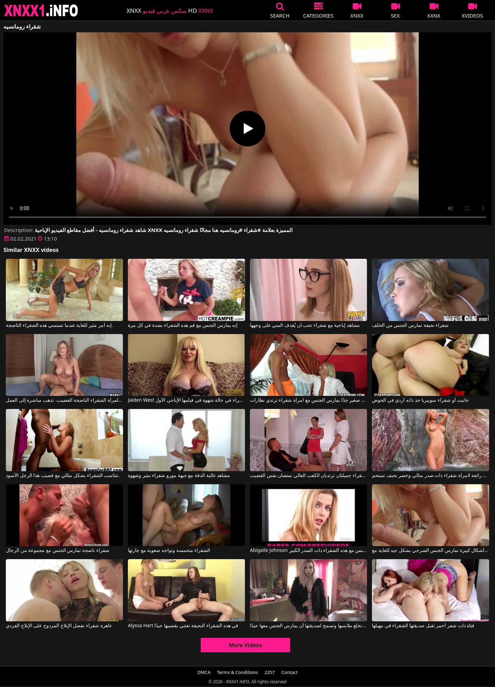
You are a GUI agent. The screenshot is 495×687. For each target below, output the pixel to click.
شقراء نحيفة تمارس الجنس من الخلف (410, 325)
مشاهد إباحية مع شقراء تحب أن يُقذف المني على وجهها (305, 325)
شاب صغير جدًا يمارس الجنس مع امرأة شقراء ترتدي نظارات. (308, 400)
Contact (290, 672)
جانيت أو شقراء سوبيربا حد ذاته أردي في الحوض (420, 400)
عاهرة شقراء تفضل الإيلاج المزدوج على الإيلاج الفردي (59, 626)
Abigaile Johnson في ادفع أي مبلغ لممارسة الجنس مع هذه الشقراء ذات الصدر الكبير (308, 550)
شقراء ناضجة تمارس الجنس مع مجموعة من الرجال (57, 550)
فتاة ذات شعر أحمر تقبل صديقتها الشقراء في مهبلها (423, 626)
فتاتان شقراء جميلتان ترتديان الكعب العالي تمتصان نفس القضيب (308, 475)
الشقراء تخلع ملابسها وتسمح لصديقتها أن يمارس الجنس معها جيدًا (308, 626)
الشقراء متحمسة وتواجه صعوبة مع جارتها (169, 550)
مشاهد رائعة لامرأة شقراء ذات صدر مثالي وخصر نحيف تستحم (430, 475)
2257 (270, 672)
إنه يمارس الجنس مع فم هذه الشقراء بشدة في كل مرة (183, 325)
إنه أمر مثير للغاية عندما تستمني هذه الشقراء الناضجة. (59, 325)
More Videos (245, 645)
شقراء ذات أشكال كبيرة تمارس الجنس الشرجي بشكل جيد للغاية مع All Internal (430, 550)
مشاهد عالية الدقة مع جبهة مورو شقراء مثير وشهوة (179, 475)
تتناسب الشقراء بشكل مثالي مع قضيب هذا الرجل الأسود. (63, 475)
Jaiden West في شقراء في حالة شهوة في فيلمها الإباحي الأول (186, 400)
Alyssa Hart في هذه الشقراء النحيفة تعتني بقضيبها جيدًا (183, 626)
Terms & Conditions (237, 672)
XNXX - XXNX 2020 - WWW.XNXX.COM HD (41, 10)
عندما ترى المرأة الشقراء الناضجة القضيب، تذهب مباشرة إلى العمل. (64, 400)
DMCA (203, 672)
